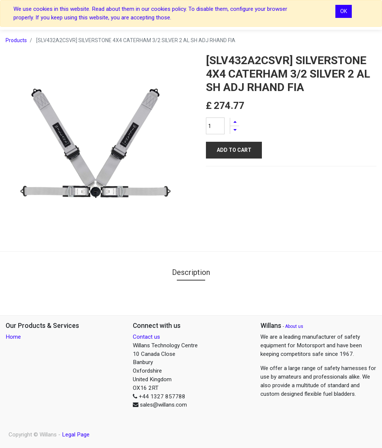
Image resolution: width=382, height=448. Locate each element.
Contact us (146, 336)
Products (16, 40)
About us (294, 326)
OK (343, 11)
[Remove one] (234, 130)
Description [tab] (191, 272)
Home (13, 336)
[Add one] (234, 122)
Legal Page (76, 434)
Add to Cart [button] (234, 150)
